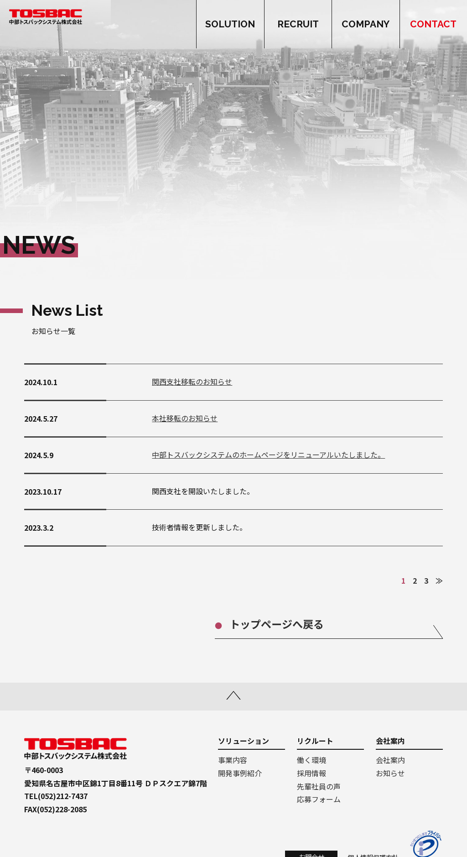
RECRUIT (298, 24)
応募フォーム (319, 799)
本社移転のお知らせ (185, 418)
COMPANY (365, 24)
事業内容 (232, 759)
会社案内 (390, 759)
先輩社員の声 (319, 786)
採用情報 (311, 773)
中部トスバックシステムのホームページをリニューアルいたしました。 (268, 454)
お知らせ (390, 773)
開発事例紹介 (240, 773)
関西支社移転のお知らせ (192, 381)
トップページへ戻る (276, 624)
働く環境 (311, 759)
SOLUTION (230, 24)
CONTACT (433, 24)
